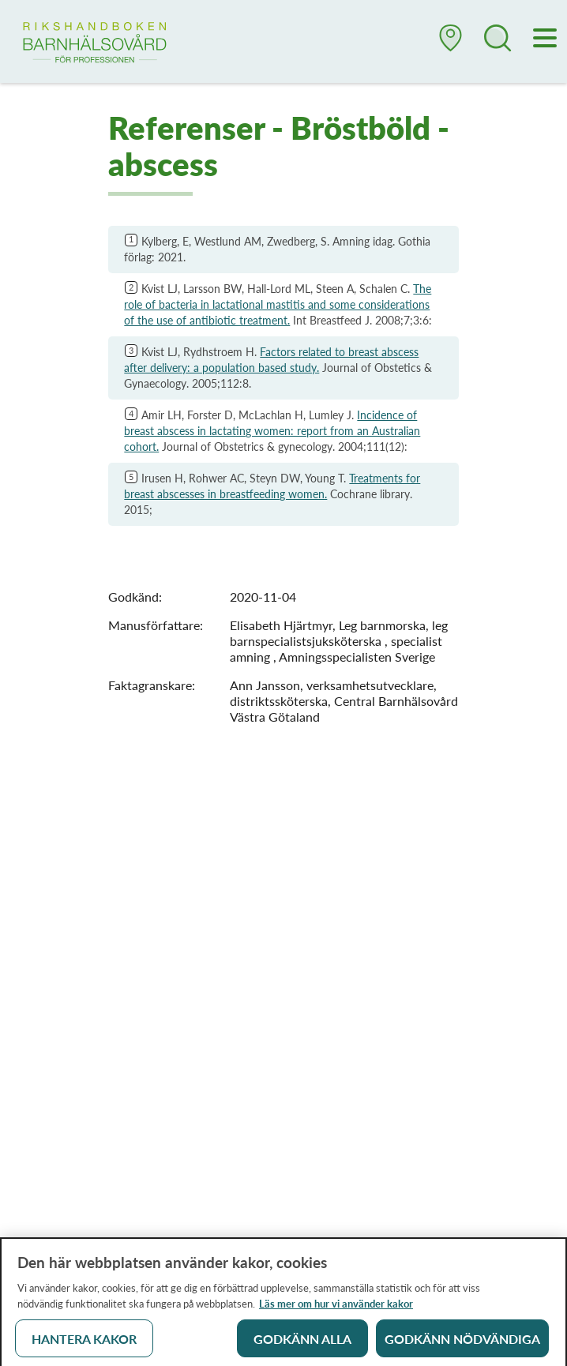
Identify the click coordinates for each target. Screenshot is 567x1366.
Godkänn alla (302, 1343)
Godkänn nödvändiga (462, 1343)
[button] (451, 44)
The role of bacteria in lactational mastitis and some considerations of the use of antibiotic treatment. (277, 304)
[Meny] (546, 39)
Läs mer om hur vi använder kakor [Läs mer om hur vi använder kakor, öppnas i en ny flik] (336, 1308)
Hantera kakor (84, 1343)
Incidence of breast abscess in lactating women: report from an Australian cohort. (272, 430)
